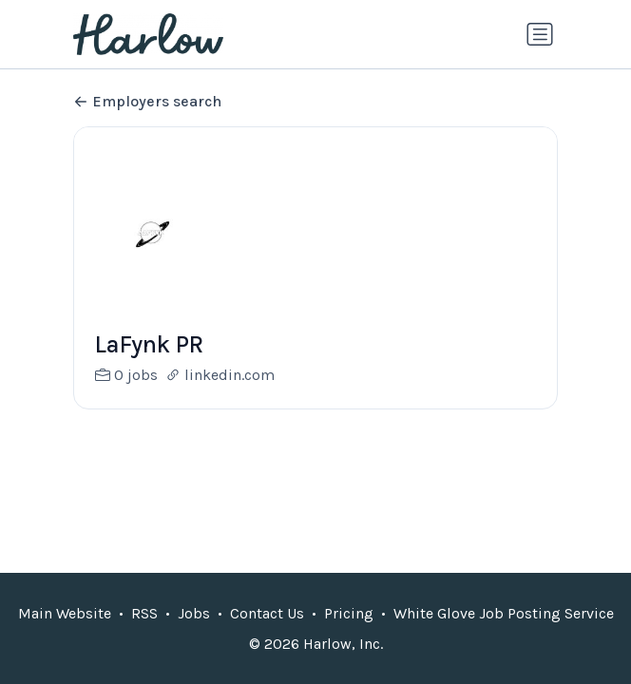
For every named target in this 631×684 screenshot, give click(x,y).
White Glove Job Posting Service (503, 613)
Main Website (64, 613)
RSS (144, 613)
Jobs (194, 613)
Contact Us (267, 613)
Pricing (348, 613)
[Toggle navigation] (540, 34)
